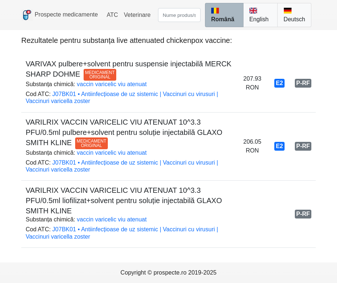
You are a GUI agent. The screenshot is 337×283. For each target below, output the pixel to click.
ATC (112, 15)
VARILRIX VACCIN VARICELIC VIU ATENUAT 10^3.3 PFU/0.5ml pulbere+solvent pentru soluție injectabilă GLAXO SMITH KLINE (124, 132)
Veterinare (137, 15)
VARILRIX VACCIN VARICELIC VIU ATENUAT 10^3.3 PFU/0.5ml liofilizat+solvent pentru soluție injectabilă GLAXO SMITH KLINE (124, 200)
